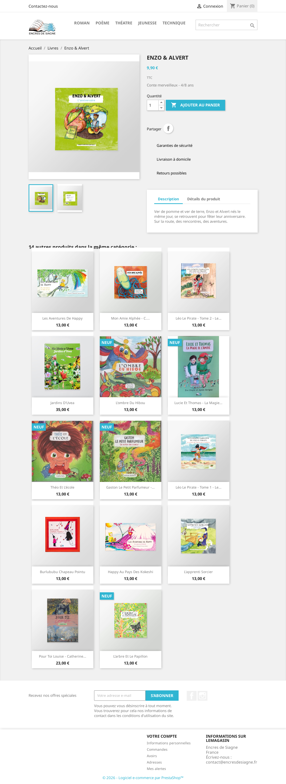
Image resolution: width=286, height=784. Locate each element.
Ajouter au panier (195, 105)
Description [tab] (168, 198)
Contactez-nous (43, 6)
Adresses (154, 762)
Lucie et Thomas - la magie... (198, 402)
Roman (82, 23)
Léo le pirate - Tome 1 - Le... (198, 487)
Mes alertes (156, 768)
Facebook (192, 696)
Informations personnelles (169, 743)
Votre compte (162, 736)
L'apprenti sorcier (198, 571)
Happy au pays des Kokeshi (130, 571)
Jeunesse (147, 23)
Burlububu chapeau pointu (62, 571)
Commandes (157, 749)
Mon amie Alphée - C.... (130, 318)
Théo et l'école (62, 487)
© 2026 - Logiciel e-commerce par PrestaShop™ (143, 777)
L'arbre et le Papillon (130, 656)
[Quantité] (153, 105)
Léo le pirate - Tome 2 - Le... (198, 318)
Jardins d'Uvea (62, 402)
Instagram (202, 696)
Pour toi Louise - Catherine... (62, 656)
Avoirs (152, 755)
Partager (168, 128)
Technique (174, 23)
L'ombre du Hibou (130, 402)
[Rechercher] (226, 25)
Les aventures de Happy (62, 318)
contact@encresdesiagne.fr (231, 762)
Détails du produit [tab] (203, 198)
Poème (102, 23)
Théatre (123, 23)
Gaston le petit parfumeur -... (130, 487)
